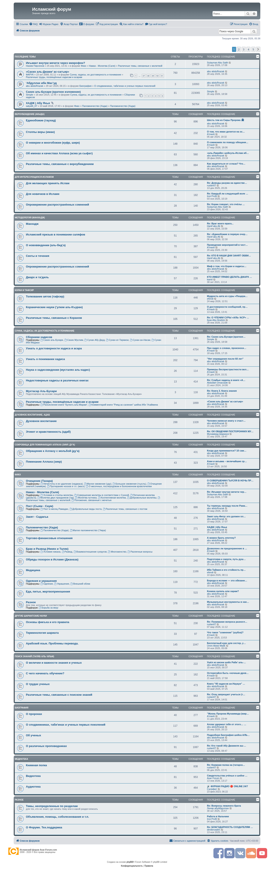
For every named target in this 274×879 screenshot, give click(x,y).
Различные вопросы (140, 551)
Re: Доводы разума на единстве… (227, 183)
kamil (210, 279)
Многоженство (117, 551)
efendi (210, 298)
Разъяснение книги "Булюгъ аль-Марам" (63, 404)
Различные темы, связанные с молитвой (140, 66)
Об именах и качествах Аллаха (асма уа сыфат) (59, 153)
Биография (85, 86)
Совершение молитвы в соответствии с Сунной (101, 495)
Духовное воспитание (41, 421)
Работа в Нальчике (218, 816)
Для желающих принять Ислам (47, 183)
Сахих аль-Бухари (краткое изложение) (53, 91)
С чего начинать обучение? (45, 673)
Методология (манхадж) (30, 217)
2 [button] (239, 49)
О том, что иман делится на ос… (226, 131)
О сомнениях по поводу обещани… (227, 142)
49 (153, 75)
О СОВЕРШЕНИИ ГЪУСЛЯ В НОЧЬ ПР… (230, 480)
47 (144, 75)
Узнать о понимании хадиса (45, 359)
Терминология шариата (42, 632)
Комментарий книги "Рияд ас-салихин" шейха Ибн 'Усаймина (123, 404)
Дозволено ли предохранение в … (227, 548)
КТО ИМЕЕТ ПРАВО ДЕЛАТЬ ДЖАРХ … (229, 277)
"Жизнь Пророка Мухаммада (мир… (228, 713)
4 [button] (248, 49)
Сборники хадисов (39, 337)
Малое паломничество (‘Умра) (88, 530)
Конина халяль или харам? (223, 591)
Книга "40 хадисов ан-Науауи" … (226, 683)
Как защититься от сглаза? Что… (226, 163)
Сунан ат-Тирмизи (117, 340)
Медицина (33, 570)
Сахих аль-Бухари (51, 340)
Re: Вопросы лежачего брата (224, 805)
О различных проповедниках (46, 746)
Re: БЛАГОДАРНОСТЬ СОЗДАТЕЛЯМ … (230, 827)
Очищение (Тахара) (39, 480)
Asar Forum (213, 778)
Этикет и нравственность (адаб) (48, 431)
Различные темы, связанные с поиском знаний (59, 694)
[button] (258, 49)
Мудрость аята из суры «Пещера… (227, 296)
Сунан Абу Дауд (95, 340)
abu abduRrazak (215, 71)
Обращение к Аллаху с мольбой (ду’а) (52, 451)
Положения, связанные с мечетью (91, 500)
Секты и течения (37, 255)
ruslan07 (211, 185)
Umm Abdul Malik (216, 645)
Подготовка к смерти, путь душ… (226, 559)
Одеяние (46, 583)
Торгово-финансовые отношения (49, 538)
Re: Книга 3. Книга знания (222, 391)
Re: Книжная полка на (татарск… (226, 765)
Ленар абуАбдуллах (218, 808)
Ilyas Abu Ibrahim (216, 320)
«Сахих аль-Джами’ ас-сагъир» (47, 71)
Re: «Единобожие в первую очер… (227, 234)
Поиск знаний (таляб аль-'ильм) (34, 656)
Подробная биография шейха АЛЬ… (228, 735)
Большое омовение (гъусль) (129, 483)
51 (162, 75)
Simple (29, 94)
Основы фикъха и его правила (47, 622)
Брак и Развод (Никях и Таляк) (47, 548)
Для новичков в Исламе (43, 193)
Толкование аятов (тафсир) (45, 296)
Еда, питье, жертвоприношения (48, 591)
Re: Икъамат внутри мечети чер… (226, 492)
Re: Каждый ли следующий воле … (227, 193)
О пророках (34, 714)
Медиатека (21, 759)
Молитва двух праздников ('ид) (55, 497)
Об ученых (33, 735)
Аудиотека (33, 786)
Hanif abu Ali (213, 226)
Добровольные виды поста (86, 509)
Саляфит (212, 789)
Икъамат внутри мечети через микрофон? (55, 63)
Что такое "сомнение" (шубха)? (225, 632)
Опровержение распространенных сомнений (57, 266)
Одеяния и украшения (41, 580)
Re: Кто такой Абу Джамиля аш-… (226, 745)
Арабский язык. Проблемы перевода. (52, 643)
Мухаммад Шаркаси (218, 434)
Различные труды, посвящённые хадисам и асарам (54, 77)
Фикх (83, 66)
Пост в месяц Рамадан (54, 509)
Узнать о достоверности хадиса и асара (54, 348)
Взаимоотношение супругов (90, 551)
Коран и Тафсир (24, 290)
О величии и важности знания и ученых (54, 662)
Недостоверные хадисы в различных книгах (57, 380)
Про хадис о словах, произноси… (226, 348)
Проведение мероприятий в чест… (227, 245)
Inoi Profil (212, 196)
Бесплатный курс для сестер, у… (226, 643)
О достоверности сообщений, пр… (227, 307)
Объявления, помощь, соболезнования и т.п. (57, 816)
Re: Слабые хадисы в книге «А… (226, 380)
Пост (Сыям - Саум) (39, 506)
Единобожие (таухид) (41, 120)
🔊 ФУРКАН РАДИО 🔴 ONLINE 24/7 (227, 786)
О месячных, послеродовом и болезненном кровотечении (119, 486)
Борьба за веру (48, 607)
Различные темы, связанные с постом (125, 509)
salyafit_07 (31, 106)
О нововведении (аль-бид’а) (46, 245)
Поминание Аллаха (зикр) (44, 461)
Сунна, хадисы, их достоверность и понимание (95, 74)
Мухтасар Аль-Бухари (41, 391)
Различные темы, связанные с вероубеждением (60, 164)
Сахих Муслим (73, 340)
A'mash (211, 134)
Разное (31, 602)
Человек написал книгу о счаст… (226, 420)
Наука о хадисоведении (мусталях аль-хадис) (58, 369)
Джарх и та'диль (37, 277)
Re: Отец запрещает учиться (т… (226, 694)
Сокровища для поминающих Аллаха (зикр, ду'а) (45, 445)
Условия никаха (50, 551)
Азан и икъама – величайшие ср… (227, 461)
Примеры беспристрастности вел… (228, 369)
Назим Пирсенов (35, 66)
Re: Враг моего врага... (220, 223)
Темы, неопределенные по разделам (52, 806)
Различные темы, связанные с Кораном (54, 317)
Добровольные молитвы (141, 497)
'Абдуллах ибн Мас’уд (41, 83)
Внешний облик (80, 583)
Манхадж (32, 223)
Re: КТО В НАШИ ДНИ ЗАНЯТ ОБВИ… (229, 255)
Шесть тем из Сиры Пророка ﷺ (225, 120)
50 (157, 75)
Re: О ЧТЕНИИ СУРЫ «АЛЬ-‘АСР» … (228, 317)
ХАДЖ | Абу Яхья (38, 103)
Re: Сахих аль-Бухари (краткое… (226, 336)
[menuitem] (33, 24)
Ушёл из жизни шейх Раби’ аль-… (226, 662)
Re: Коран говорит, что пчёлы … (226, 204)
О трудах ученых (38, 684)
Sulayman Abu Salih (217, 62)
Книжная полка (36, 765)
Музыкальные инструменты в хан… (228, 602)
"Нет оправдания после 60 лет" (225, 358)
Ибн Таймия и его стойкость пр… (226, 570)
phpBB (130, 862)
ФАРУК (30, 74)
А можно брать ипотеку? (221, 538)
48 (148, 75)
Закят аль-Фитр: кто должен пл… (226, 516)
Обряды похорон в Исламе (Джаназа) (52, 559)
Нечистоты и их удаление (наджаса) (61, 483)
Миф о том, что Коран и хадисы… (226, 266)
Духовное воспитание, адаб (32, 415)
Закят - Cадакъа (37, 516)
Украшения (61, 583)
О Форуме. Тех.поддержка (44, 827)
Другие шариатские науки (31, 616)
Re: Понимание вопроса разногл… (227, 621)
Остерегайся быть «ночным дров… (228, 673)
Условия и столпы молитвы (56, 495)
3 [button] (243, 49)
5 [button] (253, 49)
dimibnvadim (213, 829)
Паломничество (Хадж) (94, 106)
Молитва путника (86, 497)
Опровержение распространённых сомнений (57, 204)
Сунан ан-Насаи (140, 340)
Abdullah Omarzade (217, 382)
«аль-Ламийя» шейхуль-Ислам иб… (228, 153)
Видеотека (33, 776)
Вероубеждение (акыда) (30, 114)
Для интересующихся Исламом (34, 177)
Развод (67, 551)
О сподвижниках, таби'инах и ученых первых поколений (124, 86)
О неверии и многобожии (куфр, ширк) (53, 142)
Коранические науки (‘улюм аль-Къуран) (54, 307)
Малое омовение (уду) (98, 483)
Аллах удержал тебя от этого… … (226, 724)
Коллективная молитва (112, 497)
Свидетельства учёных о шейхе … (227, 775)
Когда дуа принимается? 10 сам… (226, 450)
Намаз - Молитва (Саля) (102, 66)
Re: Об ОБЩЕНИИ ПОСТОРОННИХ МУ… (230, 431)
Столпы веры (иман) (40, 132)
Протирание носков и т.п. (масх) (66, 486)
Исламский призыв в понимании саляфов (55, 234)
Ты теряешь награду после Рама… (227, 505)
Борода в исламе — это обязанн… (227, 580)
